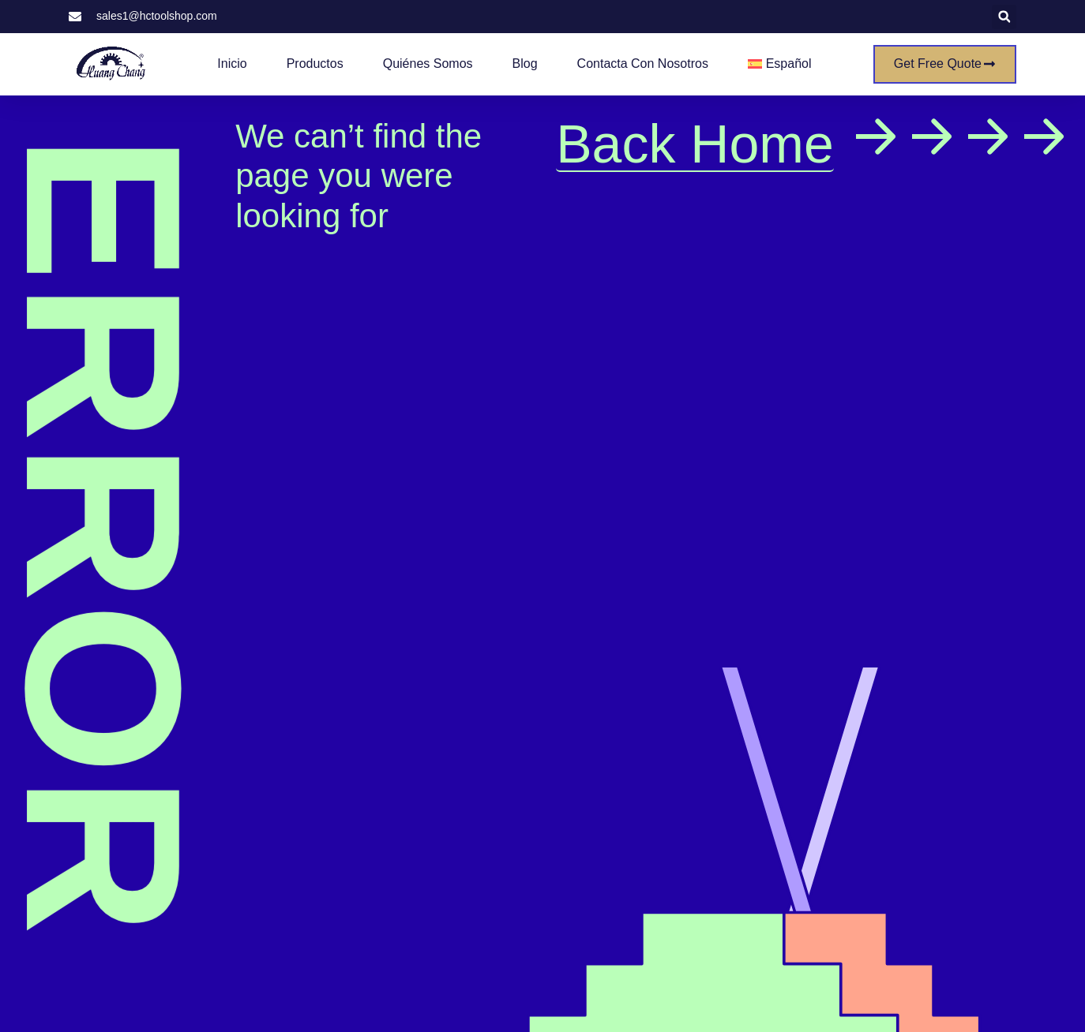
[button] (1004, 17)
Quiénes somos (428, 63)
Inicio (231, 63)
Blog (525, 63)
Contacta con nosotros (642, 63)
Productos (315, 63)
